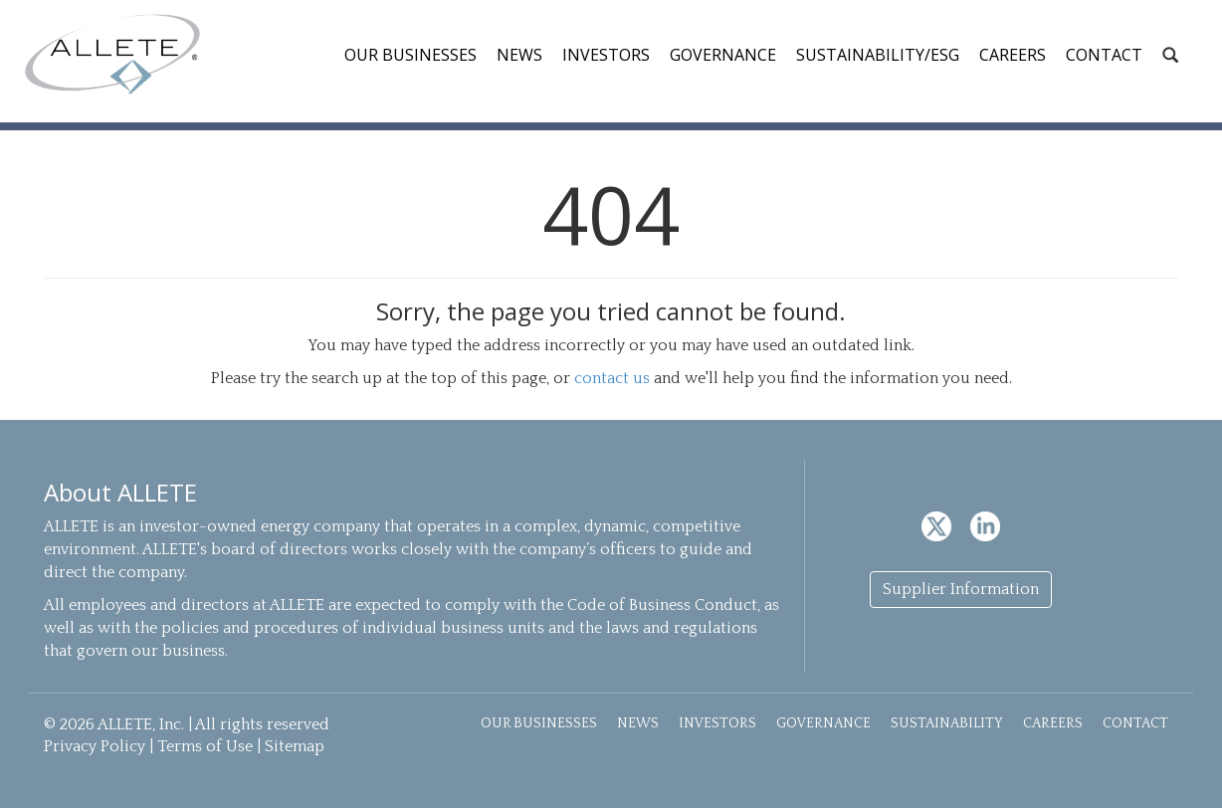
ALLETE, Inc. (112, 54)
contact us (612, 378)
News (519, 55)
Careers (1012, 55)
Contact (1104, 55)
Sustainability (947, 723)
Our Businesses (410, 55)
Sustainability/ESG (877, 55)
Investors (606, 55)
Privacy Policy (94, 746)
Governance (723, 55)
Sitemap (294, 746)
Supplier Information (961, 589)
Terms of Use (205, 746)
